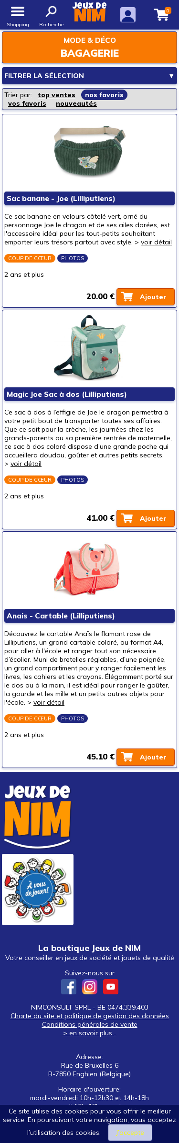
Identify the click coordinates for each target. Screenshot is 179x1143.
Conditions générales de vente (89, 1024)
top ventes (56, 95)
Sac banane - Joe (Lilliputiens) (61, 198)
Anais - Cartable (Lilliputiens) (61, 615)
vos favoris (27, 103)
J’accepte (130, 1132)
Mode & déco (89, 40)
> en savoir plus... (89, 1033)
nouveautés (76, 103)
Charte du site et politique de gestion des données (90, 1016)
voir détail (156, 242)
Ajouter (153, 297)
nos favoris (104, 95)
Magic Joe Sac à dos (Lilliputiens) (67, 394)
